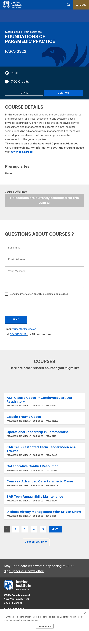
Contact (63, 92)
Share (24, 92)
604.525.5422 (18, 334)
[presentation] (29, 305)
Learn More (44, 401)
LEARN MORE (44, 626)
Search (69, 5)
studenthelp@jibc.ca (24, 329)
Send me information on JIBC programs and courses (38, 294)
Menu (82, 4)
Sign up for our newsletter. (24, 571)
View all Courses (36, 542)
